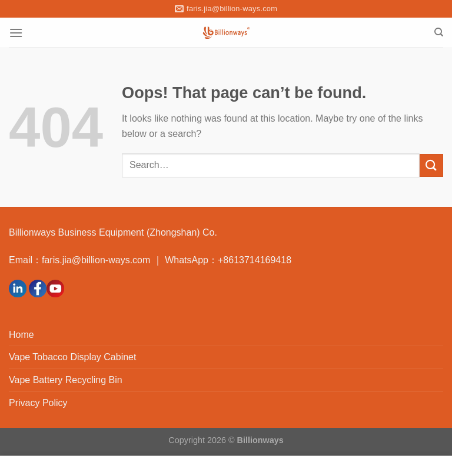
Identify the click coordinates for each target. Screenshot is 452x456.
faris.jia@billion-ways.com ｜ (103, 260)
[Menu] (16, 32)
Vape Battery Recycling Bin (65, 380)
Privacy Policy (38, 403)
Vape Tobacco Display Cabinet (72, 357)
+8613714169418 (254, 260)
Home (21, 335)
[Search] (438, 32)
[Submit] (431, 165)
